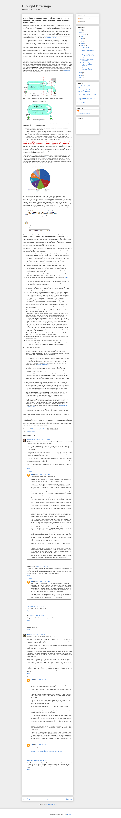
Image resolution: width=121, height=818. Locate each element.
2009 (80, 77)
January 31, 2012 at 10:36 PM (37, 615)
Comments (82, 21)
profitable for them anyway (43, 364)
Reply (28, 468)
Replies (30, 471)
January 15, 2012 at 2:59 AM (43, 439)
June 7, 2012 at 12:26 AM (39, 634)
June (82, 36)
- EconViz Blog (81, 102)
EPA (46, 156)
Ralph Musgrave (31, 439)
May (82, 38)
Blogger (69, 814)
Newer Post (26, 799)
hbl (29, 428)
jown (28, 606)
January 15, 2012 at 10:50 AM (42, 474)
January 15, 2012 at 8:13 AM (42, 566)
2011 (80, 73)
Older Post (69, 799)
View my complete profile (83, 113)
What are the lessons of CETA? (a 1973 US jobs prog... (87, 55)
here (27, 344)
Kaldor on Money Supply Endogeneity (86, 60)
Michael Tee (30, 760)
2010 (80, 75)
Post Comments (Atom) (50, 804)
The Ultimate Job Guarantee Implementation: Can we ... (87, 49)
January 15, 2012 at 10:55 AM (42, 581)
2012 (80, 32)
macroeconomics (31, 431)
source (66, 277)
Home (48, 799)
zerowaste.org (66, 70)
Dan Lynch (29, 634)
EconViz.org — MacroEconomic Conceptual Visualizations (85, 90)
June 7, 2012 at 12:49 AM (41, 679)
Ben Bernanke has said (50, 37)
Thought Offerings (36, 6)
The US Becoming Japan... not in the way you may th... (86, 64)
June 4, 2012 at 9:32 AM (39, 625)
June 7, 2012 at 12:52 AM (41, 744)
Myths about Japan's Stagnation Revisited (86, 68)
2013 (80, 30)
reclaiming (41, 143)
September (84, 34)
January (83, 45)
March (82, 43)
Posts (80, 18)
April (82, 41)
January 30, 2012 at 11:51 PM (37, 606)
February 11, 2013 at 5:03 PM (41, 760)
